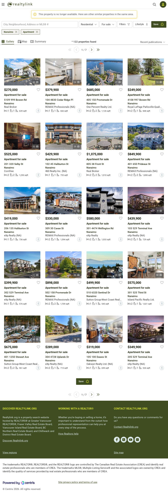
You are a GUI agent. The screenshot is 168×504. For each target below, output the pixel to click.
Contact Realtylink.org (126, 426)
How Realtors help (68, 433)
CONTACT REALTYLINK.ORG (130, 408)
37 (118, 82)
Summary (40, 41)
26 (77, 82)
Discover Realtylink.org (15, 440)
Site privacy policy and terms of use (77, 482)
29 (118, 339)
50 (118, 146)
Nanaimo (8, 32)
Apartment (28, 32)
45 (36, 339)
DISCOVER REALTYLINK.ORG (20, 408)
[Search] (154, 4)
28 (77, 339)
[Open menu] (3, 4)
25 (77, 146)
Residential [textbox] (87, 24)
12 (36, 211)
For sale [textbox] (106, 24)
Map (24, 41)
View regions (10, 452)
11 (36, 275)
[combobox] (40, 24)
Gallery (10, 41)
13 (159, 82)
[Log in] (163, 4)
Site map (119, 452)
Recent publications (151, 42)
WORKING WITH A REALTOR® (76, 408)
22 (36, 82)
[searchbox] (37, 24)
